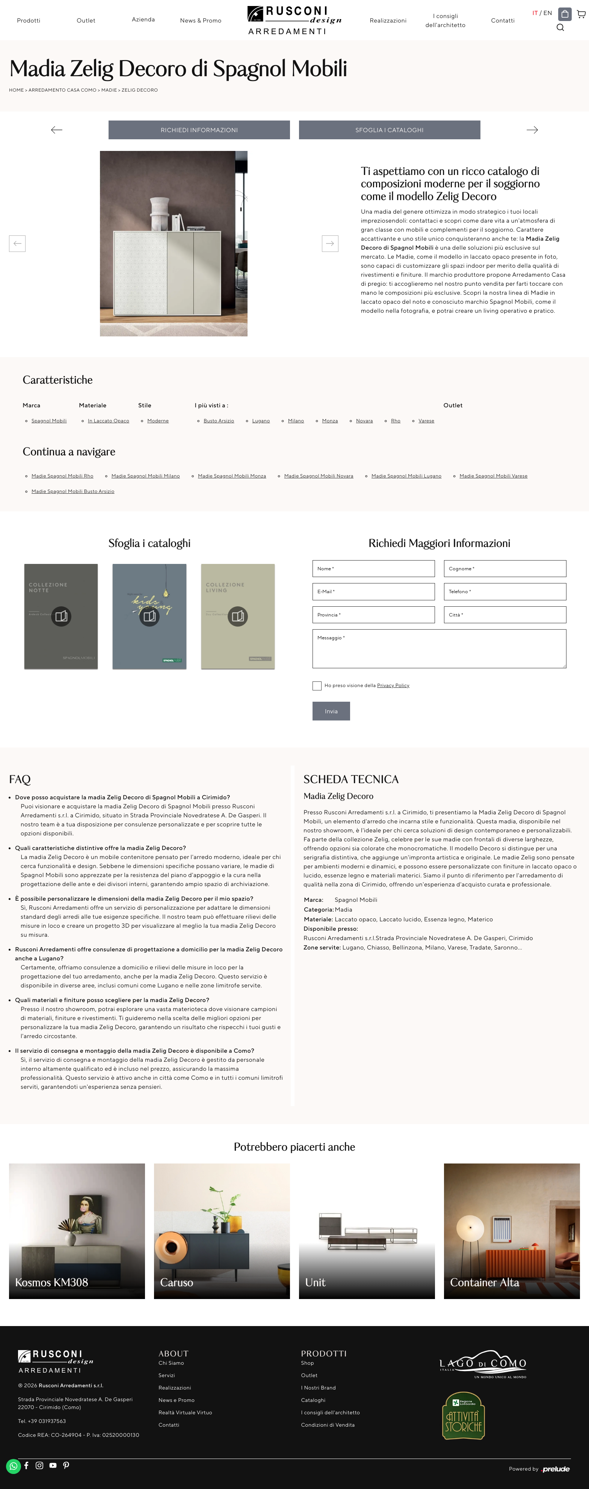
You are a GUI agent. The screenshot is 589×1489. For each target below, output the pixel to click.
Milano (296, 421)
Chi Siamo (171, 1363)
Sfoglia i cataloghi (390, 130)
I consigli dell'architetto (446, 20)
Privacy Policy (393, 686)
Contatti (503, 20)
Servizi (167, 1375)
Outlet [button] (453, 405)
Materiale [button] (93, 405)
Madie (109, 90)
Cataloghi (313, 1400)
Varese (426, 421)
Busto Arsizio (219, 421)
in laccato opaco (108, 421)
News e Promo (177, 1400)
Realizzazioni (388, 20)
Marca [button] (32, 405)
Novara (364, 421)
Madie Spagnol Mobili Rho (63, 476)
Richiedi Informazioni (199, 130)
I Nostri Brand (318, 1388)
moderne (158, 421)
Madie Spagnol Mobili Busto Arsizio (73, 491)
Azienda (143, 19)
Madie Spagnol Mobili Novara (318, 476)
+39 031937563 (47, 1421)
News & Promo (201, 20)
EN (547, 13)
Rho (395, 421)
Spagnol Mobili (49, 421)
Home (16, 90)
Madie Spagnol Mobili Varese (493, 476)
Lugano (261, 421)
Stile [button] (144, 405)
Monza (330, 421)
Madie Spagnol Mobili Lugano (406, 476)
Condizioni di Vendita (328, 1425)
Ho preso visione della (367, 686)
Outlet (86, 20)
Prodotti (29, 20)
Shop (307, 1363)
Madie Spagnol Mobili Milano (146, 476)
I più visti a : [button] (211, 405)
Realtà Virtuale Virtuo (185, 1412)
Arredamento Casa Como (63, 90)
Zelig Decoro (140, 90)
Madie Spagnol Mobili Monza (232, 476)
